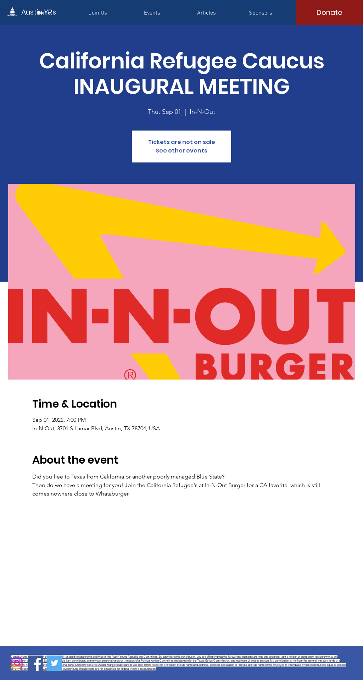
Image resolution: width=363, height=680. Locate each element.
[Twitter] (54, 663)
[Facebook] (35, 663)
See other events (181, 150)
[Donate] (329, 12)
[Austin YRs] (53, 12)
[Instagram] (16, 663)
